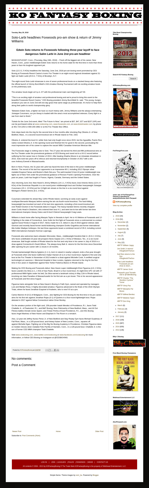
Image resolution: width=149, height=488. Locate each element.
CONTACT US (102, 462)
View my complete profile (122, 206)
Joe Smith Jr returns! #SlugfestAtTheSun (125, 250)
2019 (118, 216)
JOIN (53, 462)
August (121, 232)
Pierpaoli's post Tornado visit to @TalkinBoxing (126, 274)
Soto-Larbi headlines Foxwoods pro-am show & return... (125, 264)
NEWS (90, 462)
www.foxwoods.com (61, 124)
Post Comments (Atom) (31, 436)
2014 (118, 327)
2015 (118, 323)
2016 (118, 320)
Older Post (99, 431)
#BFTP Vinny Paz (124, 286)
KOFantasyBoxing (123, 202)
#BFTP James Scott (125, 269)
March (120, 305)
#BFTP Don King (123, 301)
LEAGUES (62, 462)
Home (58, 431)
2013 (118, 330)
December (122, 222)
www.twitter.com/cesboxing (45, 335)
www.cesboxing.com (43, 124)
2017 (118, 316)
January (121, 312)
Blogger (96, 475)
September (122, 229)
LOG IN (44, 462)
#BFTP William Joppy (125, 245)
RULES (71, 462)
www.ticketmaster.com (82, 124)
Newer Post (16, 431)
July (119, 236)
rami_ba (79, 475)
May (119, 242)
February (121, 309)
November (122, 226)
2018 (118, 219)
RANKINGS (80, 462)
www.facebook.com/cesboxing (72, 335)
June (120, 239)
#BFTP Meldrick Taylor (126, 298)
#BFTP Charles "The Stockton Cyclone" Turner (125, 280)
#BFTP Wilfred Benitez (126, 294)
